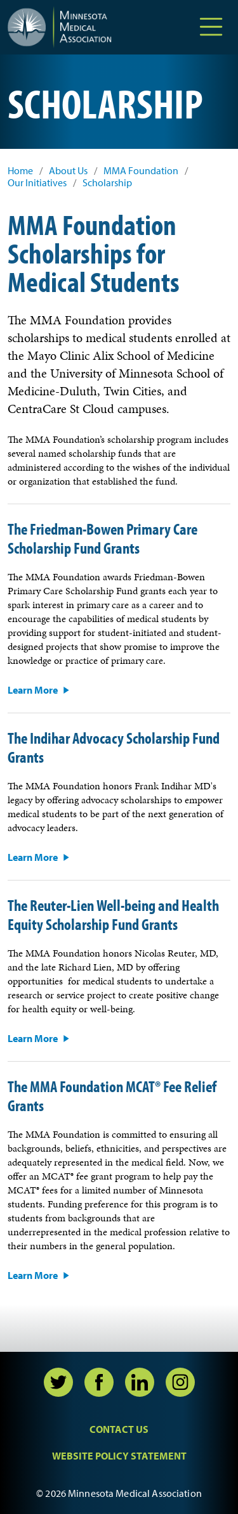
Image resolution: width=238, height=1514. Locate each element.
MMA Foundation (140, 171)
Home (20, 171)
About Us (68, 171)
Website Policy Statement (119, 1455)
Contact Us (119, 1429)
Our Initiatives (37, 183)
